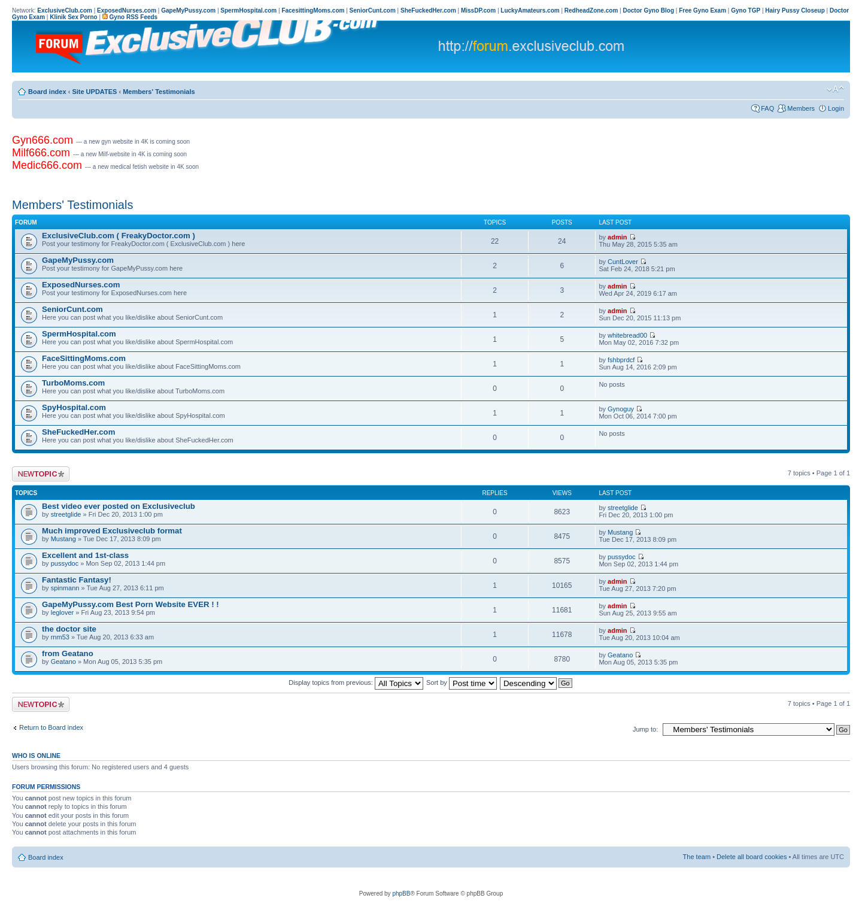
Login (836, 108)
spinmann (65, 587)
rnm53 (60, 637)
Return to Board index (51, 727)
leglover (62, 612)
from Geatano (67, 653)
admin (617, 237)
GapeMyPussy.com (78, 260)
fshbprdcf (621, 359)
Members (801, 108)
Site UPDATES (94, 91)
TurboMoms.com (73, 382)
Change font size (835, 89)
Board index (47, 91)
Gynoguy (621, 408)
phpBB (401, 893)
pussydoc (64, 563)
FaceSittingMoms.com (84, 358)
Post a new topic (40, 473)
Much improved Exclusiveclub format (112, 530)
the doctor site (69, 628)
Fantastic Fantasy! (76, 579)
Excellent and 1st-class (85, 555)
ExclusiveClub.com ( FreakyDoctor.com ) (118, 235)
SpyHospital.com (74, 407)
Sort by (461, 682)
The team (697, 856)
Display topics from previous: (356, 682)
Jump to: (645, 729)
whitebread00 (627, 335)
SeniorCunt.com (72, 309)
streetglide (66, 514)
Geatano (63, 661)
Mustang (63, 538)
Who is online (36, 755)
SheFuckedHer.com (78, 431)
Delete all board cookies (752, 856)
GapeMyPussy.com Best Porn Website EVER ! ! (130, 604)
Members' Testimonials (159, 91)
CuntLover (623, 261)
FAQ (767, 108)
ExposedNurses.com (81, 284)
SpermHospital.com (79, 333)
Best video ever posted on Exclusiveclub (118, 506)
